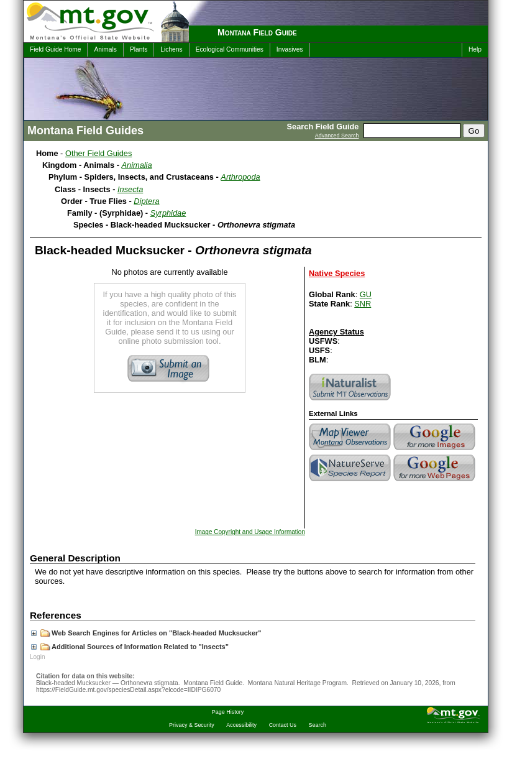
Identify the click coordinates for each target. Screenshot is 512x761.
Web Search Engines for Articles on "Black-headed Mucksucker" (146, 633)
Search (317, 725)
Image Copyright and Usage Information (250, 531)
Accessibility (241, 725)
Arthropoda (240, 177)
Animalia (137, 165)
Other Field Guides (98, 153)
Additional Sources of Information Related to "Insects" (130, 646)
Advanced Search (337, 135)
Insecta (130, 189)
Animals (105, 49)
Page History (228, 712)
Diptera (146, 201)
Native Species (337, 273)
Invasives (290, 49)
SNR (362, 303)
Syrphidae (168, 213)
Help (475, 49)
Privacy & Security (191, 725)
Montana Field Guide (257, 32)
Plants (138, 49)
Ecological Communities (229, 49)
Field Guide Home (55, 49)
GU (366, 294)
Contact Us (282, 725)
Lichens (171, 49)
